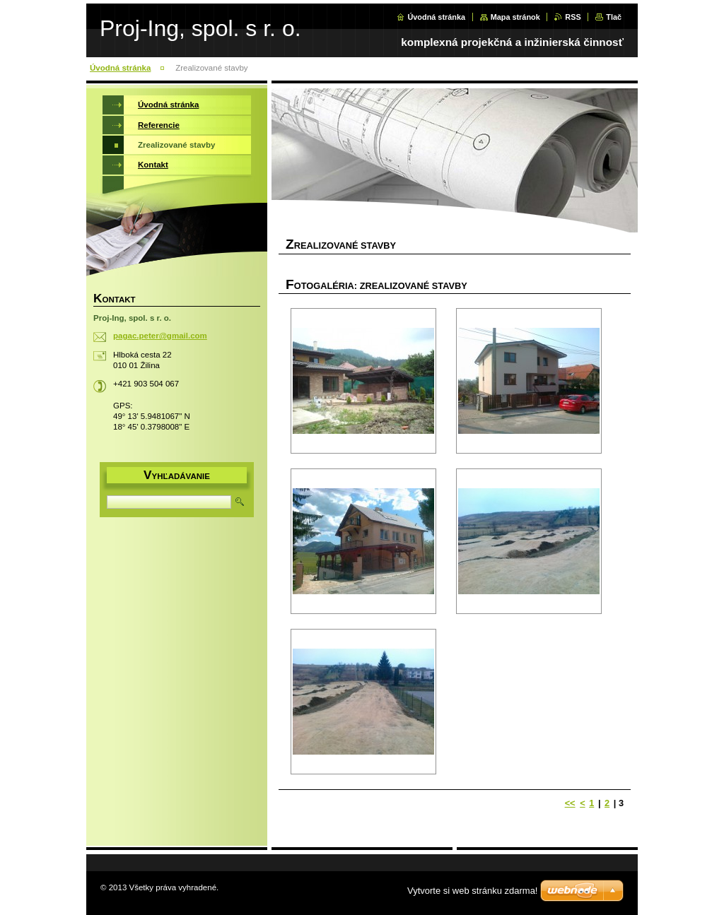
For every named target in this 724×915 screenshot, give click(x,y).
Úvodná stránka (436, 17)
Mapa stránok (515, 17)
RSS (572, 17)
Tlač (613, 17)
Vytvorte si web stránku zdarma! (472, 890)
